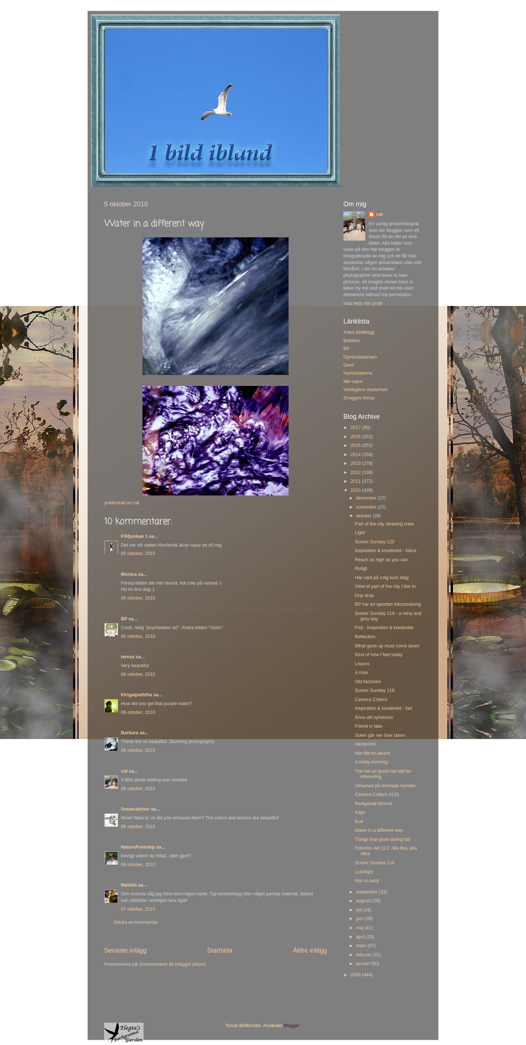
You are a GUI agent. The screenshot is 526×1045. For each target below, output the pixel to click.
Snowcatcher (135, 809)
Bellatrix (351, 340)
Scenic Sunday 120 (374, 541)
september (367, 892)
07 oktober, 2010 (138, 909)
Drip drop (364, 595)
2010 (356, 490)
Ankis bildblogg (358, 332)
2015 (356, 445)
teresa (127, 656)
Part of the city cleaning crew (384, 524)
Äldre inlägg (310, 950)
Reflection (365, 636)
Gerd (348, 365)
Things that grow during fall (382, 839)
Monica (129, 574)
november (367, 507)
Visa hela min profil (362, 303)
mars (361, 945)
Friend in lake (368, 726)
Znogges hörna (358, 398)
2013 (356, 463)
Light (360, 532)
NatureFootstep (138, 847)
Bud (359, 821)
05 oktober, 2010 (138, 553)
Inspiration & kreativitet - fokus (385, 550)
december (367, 498)
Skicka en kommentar (136, 922)
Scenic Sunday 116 (374, 862)
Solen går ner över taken (380, 735)
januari (363, 963)
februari (364, 954)
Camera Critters (371, 699)
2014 (356, 454)
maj (360, 927)
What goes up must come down (387, 645)
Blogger (292, 1025)
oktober (364, 515)
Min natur (353, 381)
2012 (356, 472)
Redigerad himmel (373, 803)
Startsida (220, 950)
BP (124, 618)
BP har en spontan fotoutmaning (387, 604)
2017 (356, 427)
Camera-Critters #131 (377, 794)
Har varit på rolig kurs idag (381, 577)
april (361, 936)
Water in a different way (379, 830)
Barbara (129, 732)
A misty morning (371, 762)
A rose (361, 672)
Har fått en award (372, 753)
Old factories (368, 681)
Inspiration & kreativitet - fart (383, 708)
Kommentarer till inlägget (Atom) (173, 964)
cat (124, 771)
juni (360, 918)
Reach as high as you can (381, 559)
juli (359, 909)
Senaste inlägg (125, 950)
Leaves (362, 663)
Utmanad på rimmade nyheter (385, 785)
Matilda (129, 885)
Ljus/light (364, 871)
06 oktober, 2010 (138, 674)
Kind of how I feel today (379, 654)
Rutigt (361, 568)
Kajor (360, 812)
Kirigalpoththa (136, 694)
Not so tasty (367, 880)
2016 (356, 436)
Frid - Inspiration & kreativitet (384, 627)
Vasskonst (365, 744)
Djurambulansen (360, 357)
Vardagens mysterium (365, 389)
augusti (364, 900)
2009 (356, 974)
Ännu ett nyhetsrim (374, 717)
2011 (356, 481)
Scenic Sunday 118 (374, 690)
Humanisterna (357, 373)
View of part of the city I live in (385, 586)
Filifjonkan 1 (134, 536)
